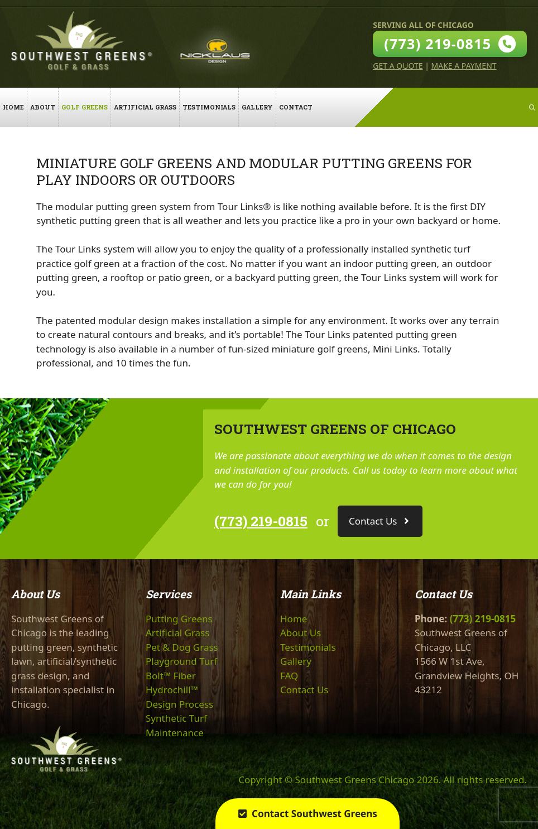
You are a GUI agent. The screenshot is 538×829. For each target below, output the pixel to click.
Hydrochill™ (172, 689)
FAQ (289, 675)
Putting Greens (179, 618)
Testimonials (209, 107)
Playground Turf (181, 661)
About (42, 107)
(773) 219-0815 (261, 521)
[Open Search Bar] (532, 107)
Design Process (179, 704)
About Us (300, 632)
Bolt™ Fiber (171, 675)
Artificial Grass (145, 107)
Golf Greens (84, 107)
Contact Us (304, 689)
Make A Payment (464, 65)
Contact (296, 107)
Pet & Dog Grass (182, 647)
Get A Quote (397, 65)
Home (13, 107)
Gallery (257, 107)
